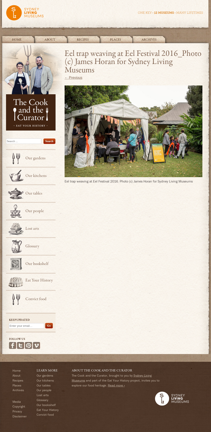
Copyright (18, 406)
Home (17, 40)
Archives (149, 40)
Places (115, 40)
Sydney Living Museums (104, 15)
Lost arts (32, 228)
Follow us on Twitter (20, 345)
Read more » (116, 385)
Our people (34, 211)
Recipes (83, 40)
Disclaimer (19, 416)
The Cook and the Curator (32, 87)
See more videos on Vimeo (36, 345)
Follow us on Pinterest (28, 345)
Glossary (32, 246)
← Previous (73, 77)
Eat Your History (39, 280)
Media (16, 402)
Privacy (17, 411)
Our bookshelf (36, 264)
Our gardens (35, 158)
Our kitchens (36, 176)
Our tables (33, 193)
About (50, 40)
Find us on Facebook (12, 345)
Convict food (36, 299)
